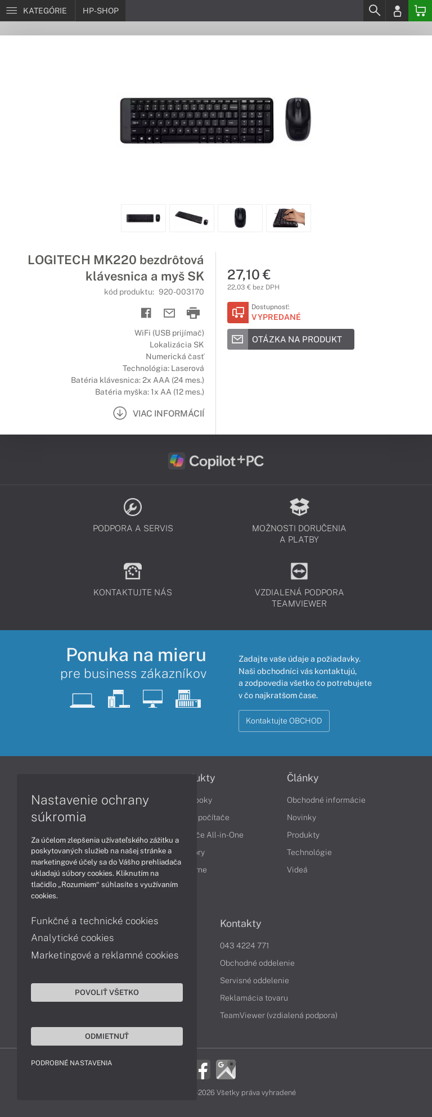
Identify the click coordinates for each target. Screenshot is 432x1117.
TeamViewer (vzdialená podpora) (279, 1015)
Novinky (301, 817)
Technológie (309, 852)
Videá (297, 869)
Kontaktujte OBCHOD (284, 720)
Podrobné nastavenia (71, 1063)
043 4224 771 (244, 945)
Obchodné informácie (326, 799)
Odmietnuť (107, 1036)
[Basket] (420, 10)
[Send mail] (170, 313)
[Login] (397, 10)
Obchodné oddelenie (257, 962)
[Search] (374, 10)
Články (303, 778)
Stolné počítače (201, 817)
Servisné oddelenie (254, 980)
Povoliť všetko (107, 992)
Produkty (303, 834)
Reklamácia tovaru (254, 997)
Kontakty (241, 924)
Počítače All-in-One (208, 834)
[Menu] (37, 10)
